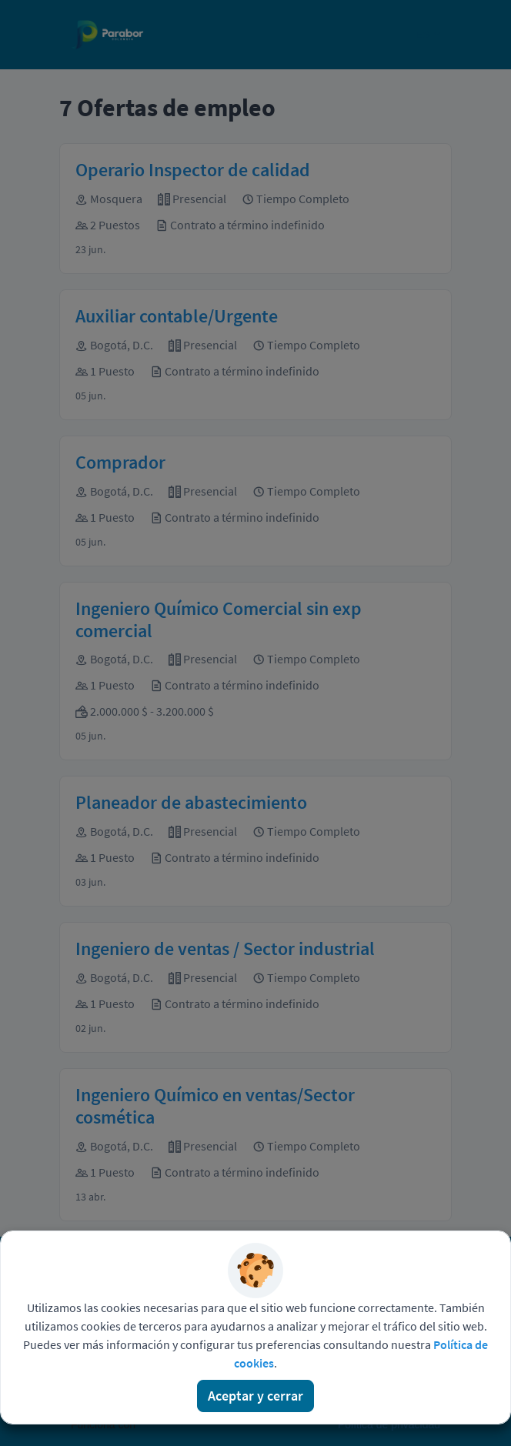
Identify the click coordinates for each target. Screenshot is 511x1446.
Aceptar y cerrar (255, 1395)
